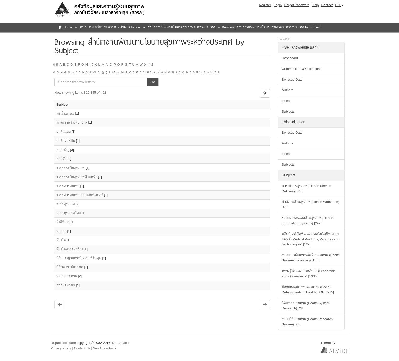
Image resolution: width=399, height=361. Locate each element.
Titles (286, 101)
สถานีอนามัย (65, 285)
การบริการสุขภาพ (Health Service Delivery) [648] (306, 188)
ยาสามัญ (62, 150)
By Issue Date (292, 79)
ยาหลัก (61, 159)
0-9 (55, 64)
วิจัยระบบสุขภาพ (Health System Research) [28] (306, 305)
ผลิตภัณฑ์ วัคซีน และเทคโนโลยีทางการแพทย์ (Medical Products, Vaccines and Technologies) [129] (310, 239)
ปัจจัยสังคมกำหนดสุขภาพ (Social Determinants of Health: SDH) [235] (308, 289)
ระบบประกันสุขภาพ (70, 168)
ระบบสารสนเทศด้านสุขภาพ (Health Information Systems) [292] (307, 220)
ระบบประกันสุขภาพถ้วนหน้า (76, 177)
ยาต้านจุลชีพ (65, 141)
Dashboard (290, 58)
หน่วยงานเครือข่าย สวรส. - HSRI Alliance (110, 27)
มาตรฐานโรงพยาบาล (71, 122)
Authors (287, 90)
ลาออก (61, 231)
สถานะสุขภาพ (66, 276)
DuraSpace (120, 343)
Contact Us (82, 348)
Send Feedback (104, 348)
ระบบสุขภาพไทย (68, 213)
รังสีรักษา (63, 222)
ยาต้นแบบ (63, 131)
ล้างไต (61, 240)
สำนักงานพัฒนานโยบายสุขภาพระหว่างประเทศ (181, 27)
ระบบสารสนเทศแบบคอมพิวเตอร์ (79, 195)
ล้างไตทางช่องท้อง (69, 249)
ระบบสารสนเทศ (67, 186)
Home (67, 27)
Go (152, 82)
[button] (339, 5)
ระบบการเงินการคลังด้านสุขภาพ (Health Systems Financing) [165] (311, 257)
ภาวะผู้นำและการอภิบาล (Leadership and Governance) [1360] (309, 273)
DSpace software (63, 343)
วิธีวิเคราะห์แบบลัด (69, 267)
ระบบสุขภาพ (65, 204)
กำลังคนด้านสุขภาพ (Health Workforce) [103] (310, 204)
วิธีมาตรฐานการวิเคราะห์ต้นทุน (78, 258)
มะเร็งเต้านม (65, 113)
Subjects (288, 111)
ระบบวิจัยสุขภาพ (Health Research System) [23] (307, 321)
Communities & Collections (301, 69)
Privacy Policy (61, 348)
